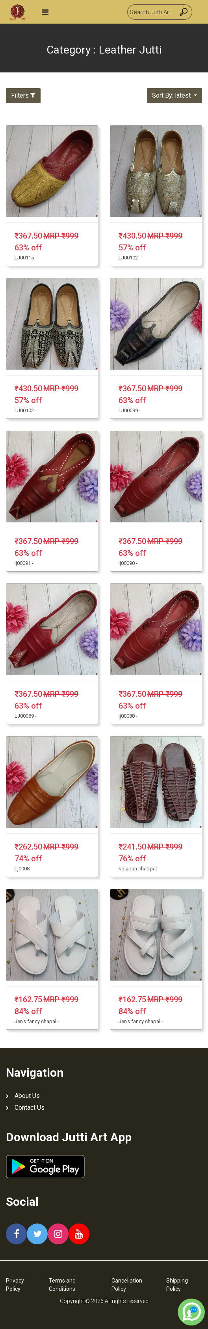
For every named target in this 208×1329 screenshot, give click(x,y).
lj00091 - (24, 563)
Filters (23, 95)
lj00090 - (128, 563)
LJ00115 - (26, 258)
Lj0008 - (23, 869)
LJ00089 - (26, 716)
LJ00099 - (130, 410)
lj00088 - (128, 716)
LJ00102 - (130, 258)
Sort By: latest (172, 95)
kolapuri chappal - (139, 869)
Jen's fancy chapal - (37, 1021)
